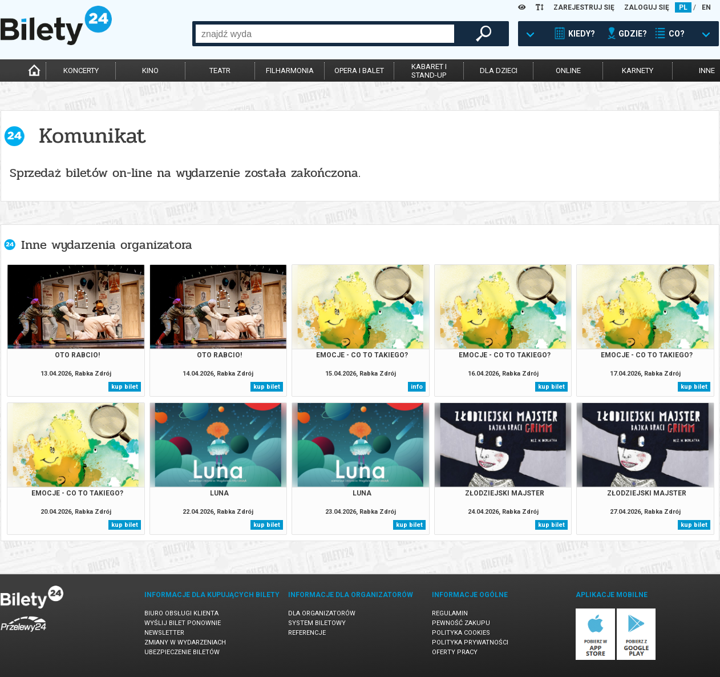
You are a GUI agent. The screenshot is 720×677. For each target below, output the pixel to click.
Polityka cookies (461, 632)
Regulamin (450, 613)
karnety (637, 70)
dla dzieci (498, 70)
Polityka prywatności (470, 642)
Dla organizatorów (321, 613)
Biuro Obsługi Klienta (181, 613)
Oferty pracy (455, 652)
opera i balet (359, 70)
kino (150, 70)
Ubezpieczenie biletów (182, 652)
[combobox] (325, 33)
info (417, 386)
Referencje (307, 632)
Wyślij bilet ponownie (182, 623)
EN (706, 7)
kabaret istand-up (429, 70)
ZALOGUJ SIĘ (646, 7)
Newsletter (164, 632)
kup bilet (124, 386)
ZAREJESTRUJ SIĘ (583, 7)
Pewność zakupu (461, 623)
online (568, 70)
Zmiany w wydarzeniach (185, 642)
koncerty (81, 70)
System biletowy (317, 623)
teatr (219, 70)
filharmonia (290, 70)
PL (683, 7)
